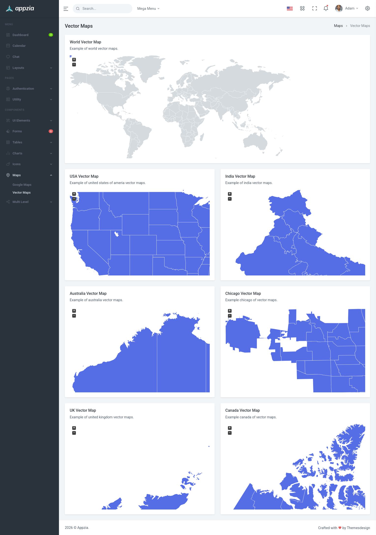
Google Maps (22, 185)
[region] (29, 276)
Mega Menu (148, 9)
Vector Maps (22, 192)
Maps (338, 26)
